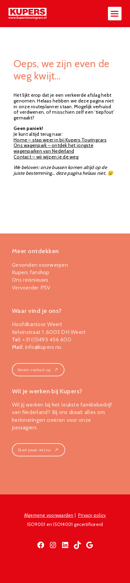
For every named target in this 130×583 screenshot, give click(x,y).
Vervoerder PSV (31, 287)
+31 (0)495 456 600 (46, 339)
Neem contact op (38, 369)
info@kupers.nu (43, 347)
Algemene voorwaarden (49, 515)
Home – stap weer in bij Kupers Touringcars (60, 140)
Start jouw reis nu (38, 449)
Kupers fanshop (31, 272)
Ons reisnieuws (30, 280)
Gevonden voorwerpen (40, 265)
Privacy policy (92, 515)
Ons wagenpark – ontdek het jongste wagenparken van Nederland (53, 148)
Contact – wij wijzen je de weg (46, 157)
